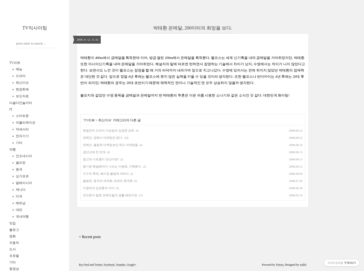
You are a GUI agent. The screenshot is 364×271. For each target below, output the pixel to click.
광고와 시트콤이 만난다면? (101, 159)
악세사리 (22, 129)
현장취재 (22, 89)
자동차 (14, 243)
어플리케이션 (25, 122)
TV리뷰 (14, 63)
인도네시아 (23, 156)
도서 (12, 249)
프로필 (14, 256)
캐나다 (20, 189)
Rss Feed (84, 264)
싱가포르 (22, 176)
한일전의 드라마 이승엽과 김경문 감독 (108, 130)
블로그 (14, 230)
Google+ (131, 264)
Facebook (109, 264)
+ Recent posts (90, 237)
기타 (18, 143)
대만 (18, 210)
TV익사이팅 (34, 27)
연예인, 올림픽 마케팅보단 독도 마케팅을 (110, 145)
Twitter (98, 264)
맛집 (12, 223)
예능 (18, 69)
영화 (12, 236)
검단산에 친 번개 (94, 152)
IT (10, 109)
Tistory (279, 264)
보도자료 (22, 96)
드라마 (20, 76)
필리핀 (20, 163)
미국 (18, 196)
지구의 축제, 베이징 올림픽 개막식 (106, 173)
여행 (12, 149)
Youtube (120, 264)
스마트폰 (22, 116)
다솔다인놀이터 (20, 103)
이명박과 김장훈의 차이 (99, 188)
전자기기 (22, 136)
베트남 (20, 203)
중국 (18, 169)
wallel (303, 264)
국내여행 (22, 216)
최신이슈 (22, 82)
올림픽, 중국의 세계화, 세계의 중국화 (108, 181)
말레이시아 (23, 183)
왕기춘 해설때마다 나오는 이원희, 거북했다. (112, 166)
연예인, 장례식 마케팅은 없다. (103, 137)
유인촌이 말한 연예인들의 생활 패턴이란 (110, 195)
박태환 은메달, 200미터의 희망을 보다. (192, 27)
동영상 (14, 269)
